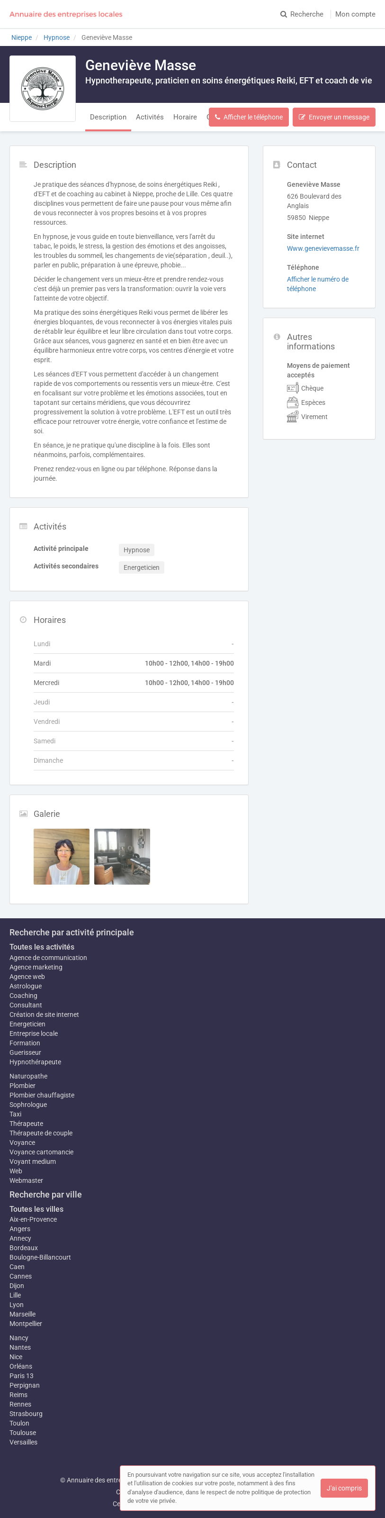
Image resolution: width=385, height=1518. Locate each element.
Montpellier (25, 1323)
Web (15, 1171)
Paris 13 (21, 1376)
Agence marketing (36, 967)
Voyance (22, 1142)
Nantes (20, 1347)
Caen (17, 1267)
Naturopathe (28, 1076)
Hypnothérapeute (35, 1062)
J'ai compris (344, 1488)
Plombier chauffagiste (41, 1095)
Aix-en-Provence (33, 1219)
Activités (150, 117)
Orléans (20, 1366)
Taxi (15, 1114)
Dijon (16, 1285)
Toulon (19, 1423)
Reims (18, 1395)
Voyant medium (32, 1161)
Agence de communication (48, 957)
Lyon (16, 1304)
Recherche (301, 14)
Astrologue (25, 986)
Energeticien (27, 1024)
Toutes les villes (36, 1209)
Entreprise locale (33, 1033)
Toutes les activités (41, 946)
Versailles (23, 1442)
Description (108, 117)
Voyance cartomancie (41, 1152)
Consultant (25, 1005)
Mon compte (355, 14)
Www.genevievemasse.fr (323, 248)
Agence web (27, 976)
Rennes (20, 1404)
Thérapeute (26, 1123)
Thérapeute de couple (40, 1133)
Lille (15, 1295)
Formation (24, 1043)
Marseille (22, 1314)
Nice (15, 1357)
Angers (19, 1229)
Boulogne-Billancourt (40, 1257)
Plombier (22, 1085)
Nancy (18, 1338)
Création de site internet (44, 1014)
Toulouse (22, 1432)
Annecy (20, 1238)
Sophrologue (28, 1104)
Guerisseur (25, 1052)
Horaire (185, 117)
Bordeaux (23, 1248)
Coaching (23, 995)
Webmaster (26, 1180)
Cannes (20, 1276)
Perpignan (24, 1385)
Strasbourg (26, 1413)
